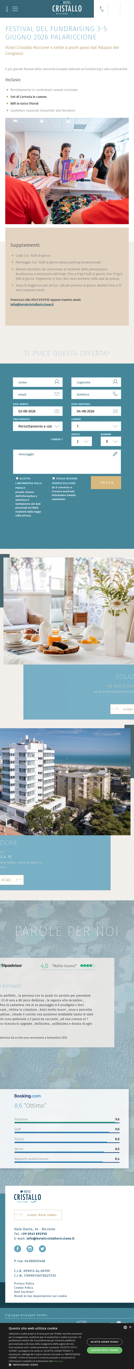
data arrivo (20, 404)
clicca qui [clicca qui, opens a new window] (58, 1361)
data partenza (80, 404)
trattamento (21, 419)
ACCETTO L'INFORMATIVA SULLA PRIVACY (29, 497)
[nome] (38, 382)
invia (107, 482)
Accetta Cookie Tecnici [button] (105, 1341)
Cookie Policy (23, 1287)
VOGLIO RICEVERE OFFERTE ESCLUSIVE (66, 489)
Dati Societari (24, 1292)
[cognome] (96, 382)
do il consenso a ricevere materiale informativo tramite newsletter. (64, 493)
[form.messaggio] (67, 462)
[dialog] (67, 1346)
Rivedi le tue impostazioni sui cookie (40, 1296)
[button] (46, 1364)
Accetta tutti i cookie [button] (104, 1350)
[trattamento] (38, 426)
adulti (75, 434)
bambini (106, 434)
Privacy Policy (24, 1283)
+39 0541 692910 (34, 1234)
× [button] (130, 1327)
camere (76, 419)
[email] (38, 394)
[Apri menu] (12, 9)
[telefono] (96, 394)
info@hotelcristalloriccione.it (32, 304)
